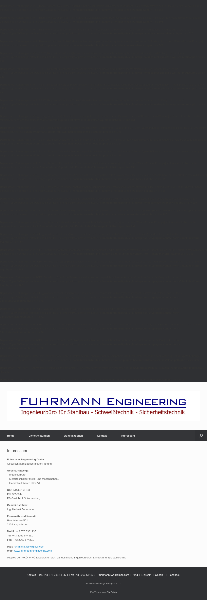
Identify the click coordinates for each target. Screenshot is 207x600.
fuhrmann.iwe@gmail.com (29, 546)
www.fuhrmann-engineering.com (33, 550)
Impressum (128, 435)
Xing (135, 574)
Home (10, 435)
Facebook (174, 574)
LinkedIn (146, 574)
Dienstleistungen (39, 435)
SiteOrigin (112, 592)
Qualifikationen (73, 435)
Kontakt (102, 435)
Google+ (160, 574)
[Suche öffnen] (201, 435)
